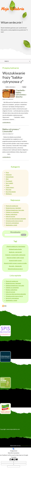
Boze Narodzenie (11, 191)
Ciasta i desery (10, 187)
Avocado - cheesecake (15, 266)
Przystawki (9, 181)
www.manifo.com (26, 445)
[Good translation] (11, 459)
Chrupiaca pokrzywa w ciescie (14, 221)
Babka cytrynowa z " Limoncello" (11, 130)
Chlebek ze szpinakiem (12, 212)
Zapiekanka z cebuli (11, 225)
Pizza (7, 172)
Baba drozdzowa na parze (15, 269)
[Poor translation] (16, 459)
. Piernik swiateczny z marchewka (15, 246)
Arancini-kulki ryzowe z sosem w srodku (15, 263)
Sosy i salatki (9, 183)
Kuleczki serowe (10, 216)
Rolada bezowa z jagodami (13, 208)
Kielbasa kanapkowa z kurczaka (15, 210)
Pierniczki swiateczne (12, 206)
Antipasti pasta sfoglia (15, 249)
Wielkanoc (9, 194)
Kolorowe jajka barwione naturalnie (16, 218)
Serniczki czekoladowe (12, 223)
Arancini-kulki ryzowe (15, 260)
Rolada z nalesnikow (11, 214)
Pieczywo (8, 189)
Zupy (7, 179)
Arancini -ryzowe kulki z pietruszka (15, 255)
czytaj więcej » (6, 122)
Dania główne (9, 177)
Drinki (7, 185)
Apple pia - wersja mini (15, 252)
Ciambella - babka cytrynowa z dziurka (21, 93)
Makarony (9, 174)
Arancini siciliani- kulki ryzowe (15, 257)
